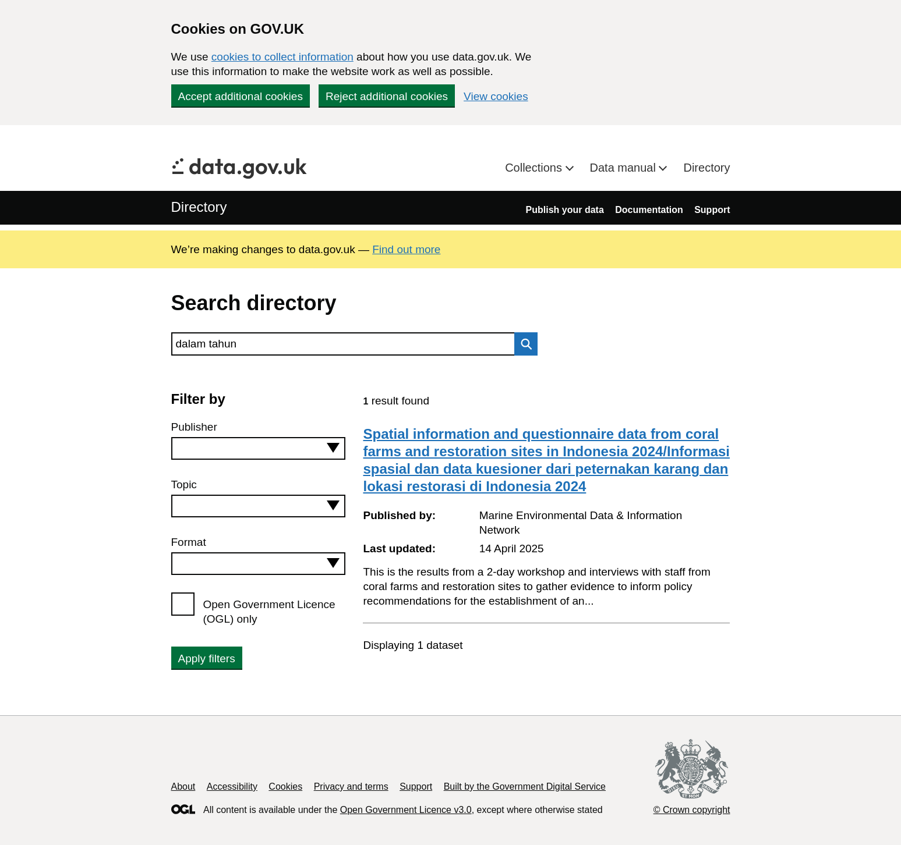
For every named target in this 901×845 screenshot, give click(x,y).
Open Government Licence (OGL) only (269, 611)
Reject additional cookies (387, 96)
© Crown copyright (691, 810)
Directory (706, 167)
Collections (535, 167)
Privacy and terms (351, 786)
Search (523, 344)
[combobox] (258, 448)
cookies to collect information (282, 57)
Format (188, 542)
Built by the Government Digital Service (525, 786)
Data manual (624, 167)
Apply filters (206, 658)
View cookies (496, 96)
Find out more (406, 249)
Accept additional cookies (240, 96)
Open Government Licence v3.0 (406, 810)
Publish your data (565, 210)
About (183, 786)
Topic (184, 484)
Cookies (285, 786)
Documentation (649, 210)
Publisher (194, 427)
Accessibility (232, 786)
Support (712, 210)
